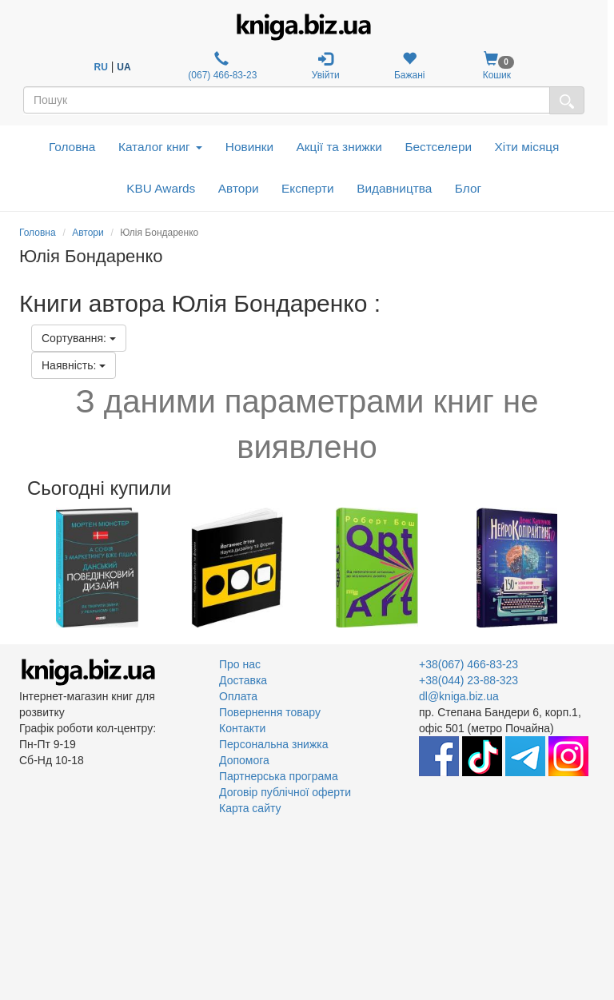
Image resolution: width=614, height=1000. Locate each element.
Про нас (240, 664)
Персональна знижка (274, 744)
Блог (468, 188)
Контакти (242, 728)
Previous (21, 568)
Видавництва (394, 188)
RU (101, 67)
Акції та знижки (339, 146)
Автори (238, 188)
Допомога (244, 760)
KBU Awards (160, 188)
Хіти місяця (527, 146)
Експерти (307, 188)
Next (593, 568)
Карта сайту (250, 808)
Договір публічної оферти (285, 792)
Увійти (326, 66)
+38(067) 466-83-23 (468, 664)
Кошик (497, 66)
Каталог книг (160, 146)
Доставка (243, 680)
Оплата (238, 696)
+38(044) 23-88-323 (468, 680)
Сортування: (79, 338)
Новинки (249, 146)
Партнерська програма (278, 776)
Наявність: (74, 365)
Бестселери (438, 146)
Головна (72, 146)
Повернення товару (270, 712)
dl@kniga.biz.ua (459, 696)
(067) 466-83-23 (221, 66)
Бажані (409, 66)
